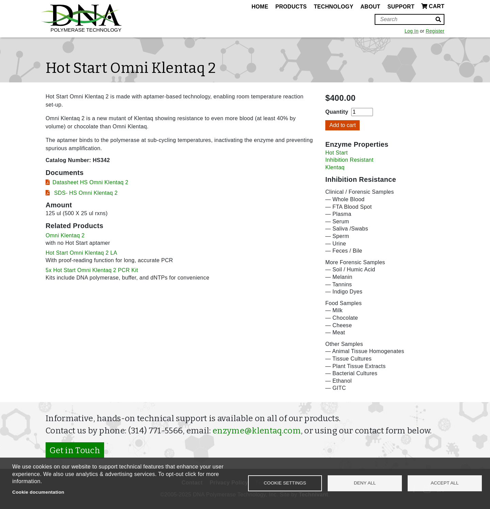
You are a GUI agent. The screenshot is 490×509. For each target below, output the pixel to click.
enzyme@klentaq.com (257, 430)
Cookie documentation (38, 492)
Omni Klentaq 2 (65, 235)
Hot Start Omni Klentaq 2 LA (81, 253)
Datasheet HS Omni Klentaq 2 (90, 182)
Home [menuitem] (259, 7)
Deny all (365, 483)
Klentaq (335, 167)
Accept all (445, 483)
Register (435, 31)
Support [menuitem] (400, 7)
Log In (412, 31)
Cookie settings (285, 483)
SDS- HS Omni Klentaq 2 (84, 193)
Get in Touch (75, 450)
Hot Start (336, 153)
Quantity (336, 112)
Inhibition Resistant (349, 160)
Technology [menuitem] (333, 7)
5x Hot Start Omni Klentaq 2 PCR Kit (92, 270)
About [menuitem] (370, 7)
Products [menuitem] (291, 7)
